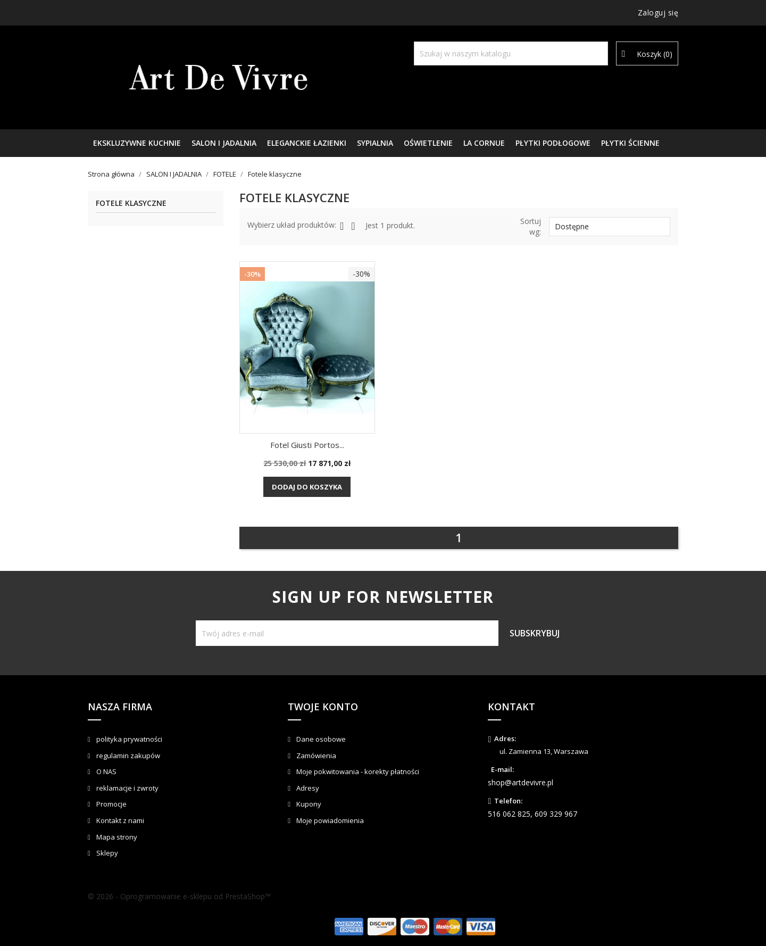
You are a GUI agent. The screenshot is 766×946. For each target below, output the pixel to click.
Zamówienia (315, 755)
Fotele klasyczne (131, 203)
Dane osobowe (320, 739)
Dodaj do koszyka (307, 487)
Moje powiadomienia (329, 820)
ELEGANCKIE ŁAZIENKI (306, 143)
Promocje (111, 804)
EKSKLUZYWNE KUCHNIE (137, 143)
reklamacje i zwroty (127, 788)
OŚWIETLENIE (428, 143)
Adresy (307, 788)
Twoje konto (323, 706)
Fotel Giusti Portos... (307, 444)
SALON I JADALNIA (224, 143)
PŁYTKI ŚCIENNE (630, 143)
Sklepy (106, 853)
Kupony (308, 804)
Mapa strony (116, 837)
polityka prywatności (128, 739)
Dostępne (609, 226)
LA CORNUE (484, 143)
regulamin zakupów (127, 755)
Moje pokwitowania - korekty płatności (357, 771)
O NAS (105, 771)
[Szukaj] (511, 53)
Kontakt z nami (119, 820)
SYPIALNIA (375, 143)
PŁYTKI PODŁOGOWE (552, 143)
